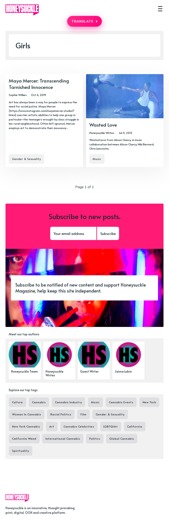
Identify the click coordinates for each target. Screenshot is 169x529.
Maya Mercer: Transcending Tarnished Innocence (39, 83)
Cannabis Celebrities (79, 426)
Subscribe (108, 233)
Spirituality (20, 451)
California (134, 426)
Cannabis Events (121, 402)
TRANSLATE (84, 21)
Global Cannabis (121, 439)
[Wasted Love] (124, 120)
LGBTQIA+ (110, 426)
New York (149, 402)
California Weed (24, 439)
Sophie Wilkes (18, 95)
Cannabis (39, 402)
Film (83, 414)
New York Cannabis (26, 426)
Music (97, 159)
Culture (17, 402)
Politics (94, 439)
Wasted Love (103, 124)
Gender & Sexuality (26, 159)
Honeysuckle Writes (101, 133)
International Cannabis (63, 439)
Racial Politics (60, 414)
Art (51, 426)
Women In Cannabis (26, 414)
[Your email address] (73, 233)
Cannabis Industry (68, 402)
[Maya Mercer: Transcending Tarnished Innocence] (44, 120)
